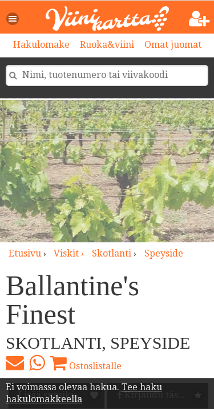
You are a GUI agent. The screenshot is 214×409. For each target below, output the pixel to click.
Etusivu (25, 253)
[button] (13, 18)
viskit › (70, 253)
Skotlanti (111, 253)
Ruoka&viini (107, 44)
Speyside (163, 253)
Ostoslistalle (86, 363)
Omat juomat (172, 44)
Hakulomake (41, 44)
